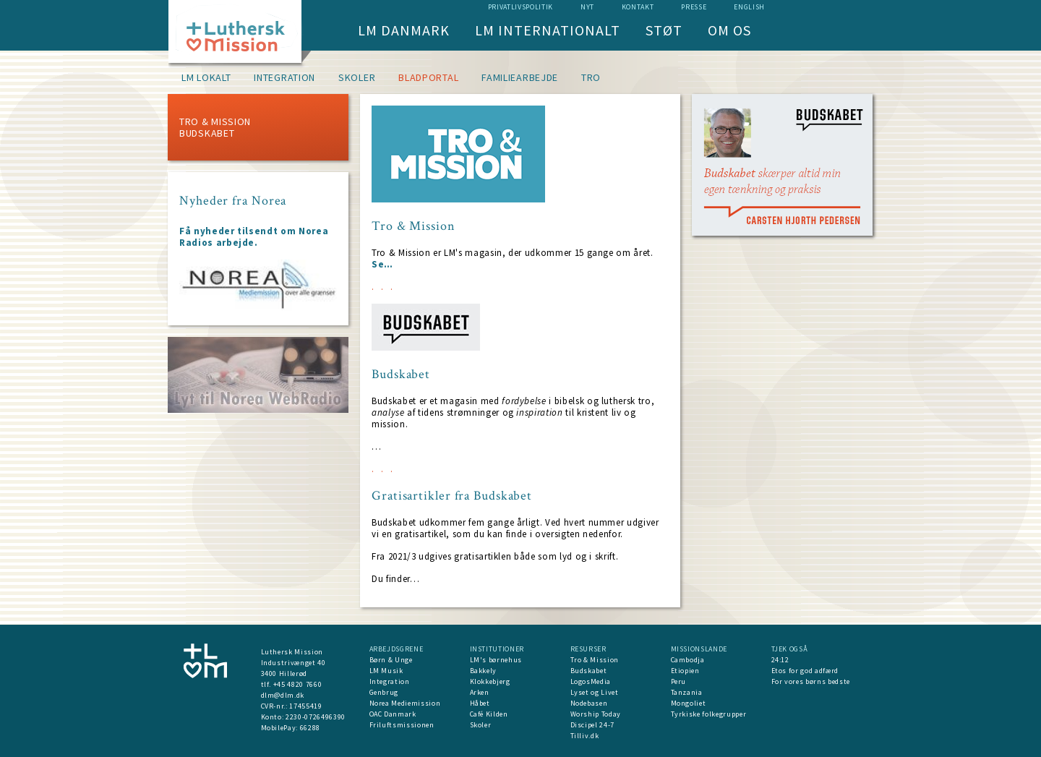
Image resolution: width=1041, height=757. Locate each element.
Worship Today (595, 714)
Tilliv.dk (584, 735)
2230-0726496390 (316, 717)
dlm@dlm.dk (283, 695)
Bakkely (483, 670)
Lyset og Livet (594, 692)
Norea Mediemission (405, 703)
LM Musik (386, 670)
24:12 (780, 659)
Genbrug (384, 692)
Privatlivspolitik (520, 7)
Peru (679, 681)
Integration (284, 77)
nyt (587, 7)
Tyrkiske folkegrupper (709, 714)
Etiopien (685, 670)
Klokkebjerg (490, 681)
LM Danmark (404, 30)
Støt (664, 30)
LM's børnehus (496, 659)
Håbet (480, 703)
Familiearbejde (519, 77)
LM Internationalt (547, 30)
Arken (479, 692)
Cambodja (688, 659)
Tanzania (687, 692)
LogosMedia (591, 681)
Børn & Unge (391, 659)
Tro (591, 77)
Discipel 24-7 (592, 725)
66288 (310, 727)
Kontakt (638, 7)
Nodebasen (589, 703)
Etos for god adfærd (805, 670)
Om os (729, 30)
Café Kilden (489, 714)
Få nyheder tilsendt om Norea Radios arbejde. (253, 237)
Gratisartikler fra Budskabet (452, 495)
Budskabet (206, 133)
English (749, 7)
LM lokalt (206, 77)
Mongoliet (688, 703)
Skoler (356, 77)
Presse (693, 7)
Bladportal (428, 77)
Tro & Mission (215, 121)
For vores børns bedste (810, 681)
